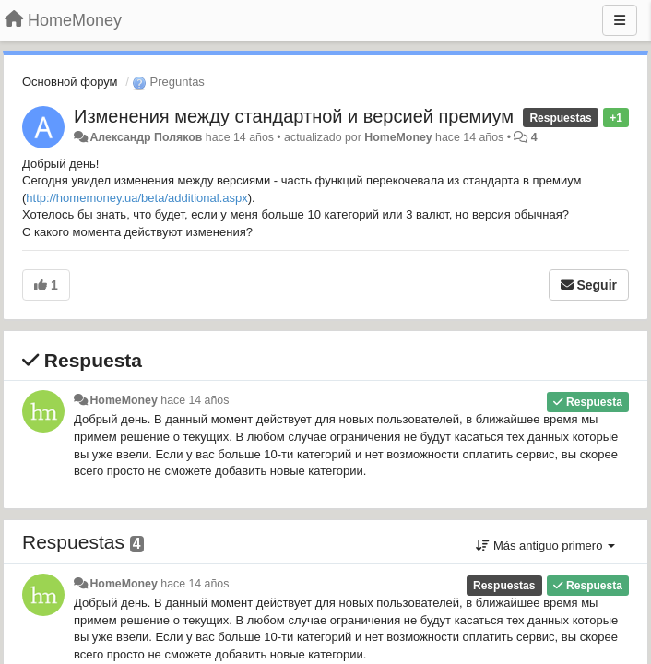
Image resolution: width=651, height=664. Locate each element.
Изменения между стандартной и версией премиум (294, 116)
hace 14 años (194, 400)
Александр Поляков (145, 137)
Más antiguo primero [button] (545, 545)
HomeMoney (398, 137)
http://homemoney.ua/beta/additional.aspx (136, 198)
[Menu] (619, 20)
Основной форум (70, 82)
